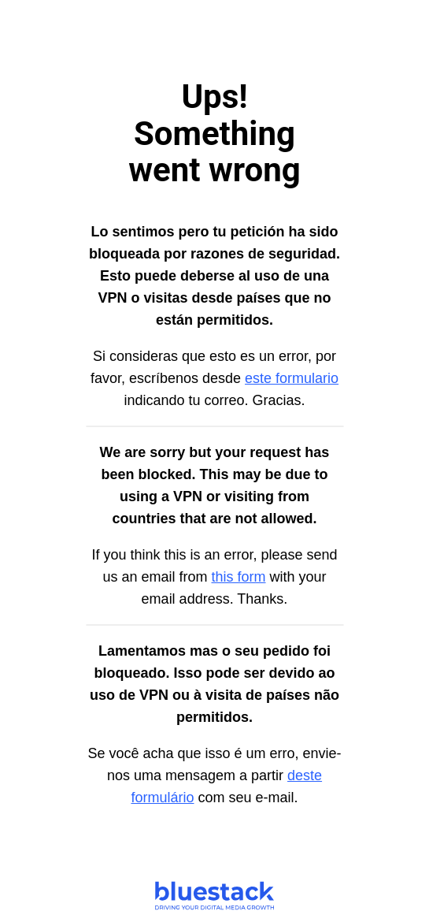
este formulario (291, 378)
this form (239, 577)
